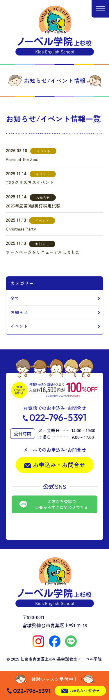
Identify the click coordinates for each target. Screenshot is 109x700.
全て (14, 298)
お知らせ (19, 312)
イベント (19, 326)
